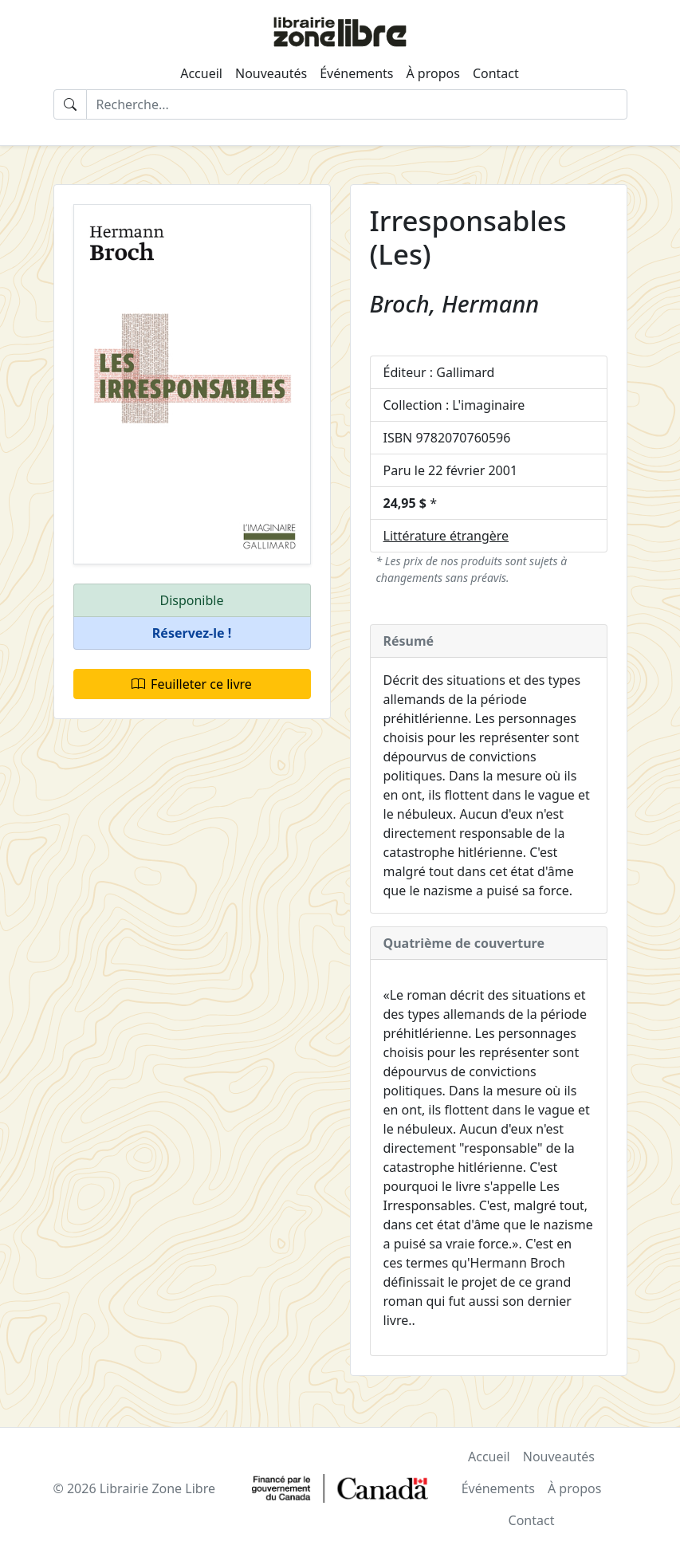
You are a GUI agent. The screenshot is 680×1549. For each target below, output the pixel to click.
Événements (356, 73)
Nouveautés (271, 73)
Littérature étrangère (446, 536)
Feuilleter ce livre (192, 684)
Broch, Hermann (455, 303)
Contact (496, 73)
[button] (192, 633)
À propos (432, 73)
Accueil (201, 73)
